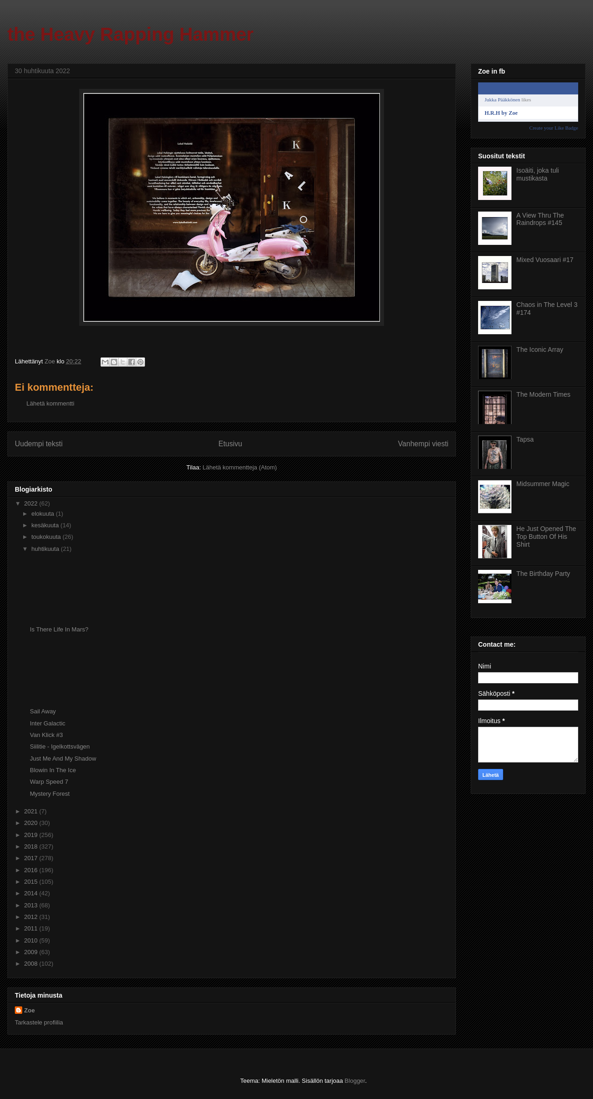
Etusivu (230, 444)
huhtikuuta (46, 548)
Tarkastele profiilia (39, 1022)
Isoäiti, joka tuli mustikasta (538, 174)
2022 (31, 503)
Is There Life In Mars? (59, 629)
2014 (31, 893)
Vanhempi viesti (423, 444)
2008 (31, 963)
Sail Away (43, 711)
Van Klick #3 (46, 734)
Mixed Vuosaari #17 (545, 259)
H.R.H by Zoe (501, 113)
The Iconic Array (540, 349)
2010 (31, 940)
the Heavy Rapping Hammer (130, 34)
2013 (31, 905)
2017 (31, 858)
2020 (31, 822)
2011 (31, 928)
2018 (31, 846)
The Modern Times (544, 394)
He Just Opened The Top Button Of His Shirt (546, 536)
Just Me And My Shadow (63, 758)
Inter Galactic (47, 723)
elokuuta (44, 513)
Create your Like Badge (554, 128)
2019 (31, 834)
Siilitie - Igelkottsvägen (59, 746)
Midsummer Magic (543, 483)
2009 (31, 952)
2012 (31, 916)
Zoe (29, 1010)
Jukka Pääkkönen (502, 99)
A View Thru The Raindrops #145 (540, 219)
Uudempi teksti (39, 444)
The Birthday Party (543, 573)
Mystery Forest (49, 793)
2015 (31, 881)
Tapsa (525, 439)
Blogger (355, 1080)
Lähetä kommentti (50, 403)
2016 (31, 870)
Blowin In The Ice (53, 770)
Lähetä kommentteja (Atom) (239, 467)
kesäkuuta (46, 525)
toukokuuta (47, 536)
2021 (31, 811)
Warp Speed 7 (49, 781)
